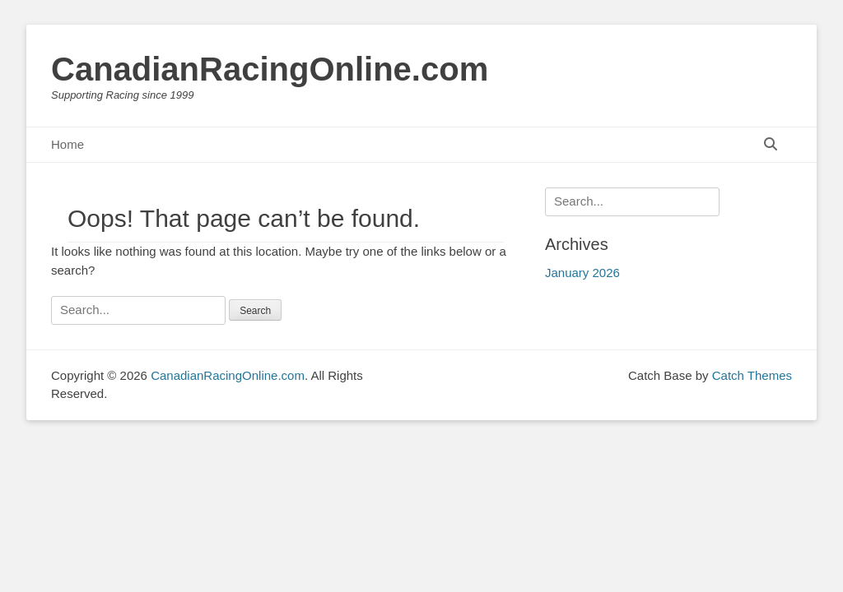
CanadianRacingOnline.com (269, 69)
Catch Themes (752, 375)
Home (67, 144)
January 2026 (582, 273)
